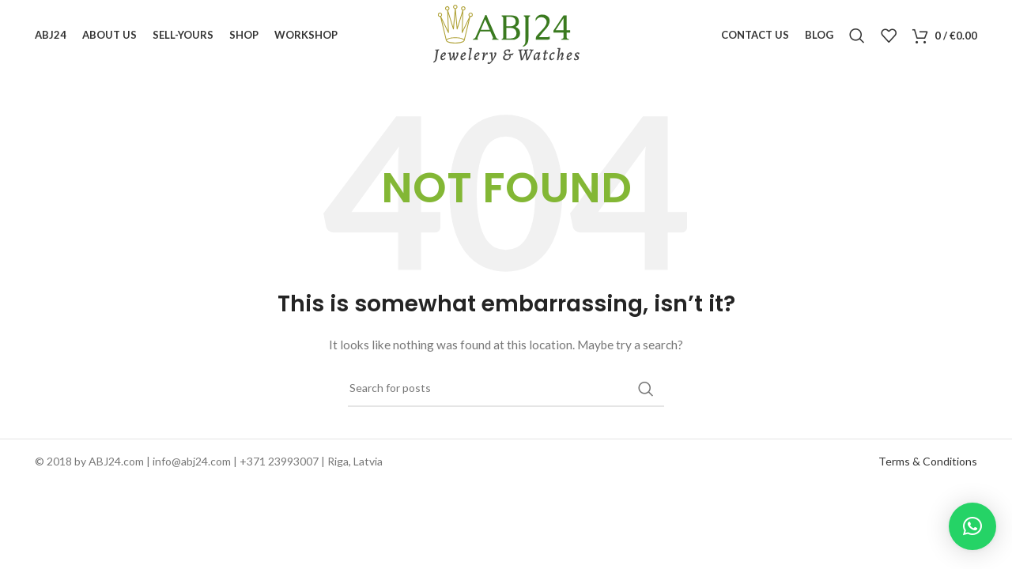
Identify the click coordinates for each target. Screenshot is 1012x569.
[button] (972, 526)
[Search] (857, 35)
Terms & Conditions (927, 461)
